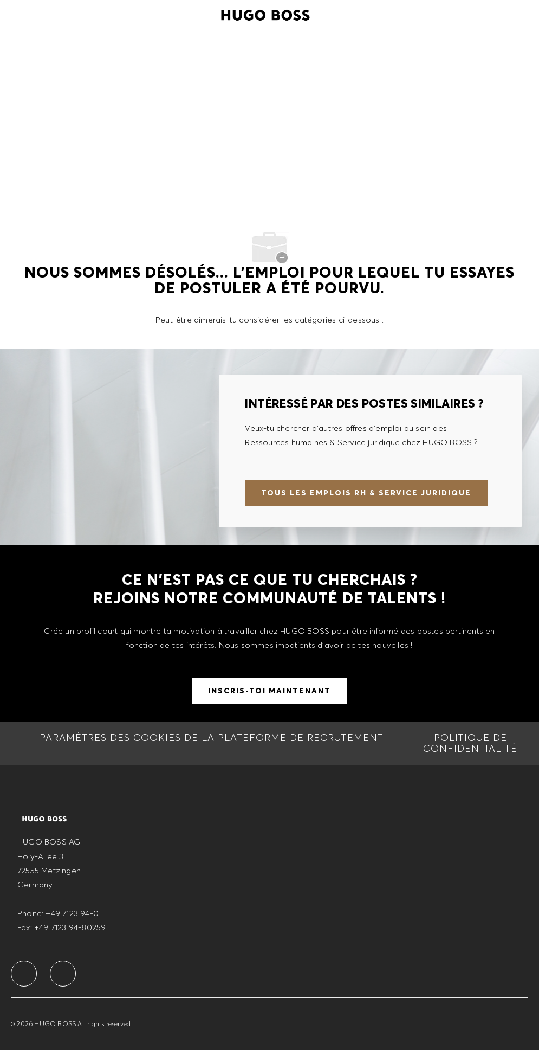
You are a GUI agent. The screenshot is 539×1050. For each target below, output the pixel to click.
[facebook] (24, 974)
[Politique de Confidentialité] (470, 743)
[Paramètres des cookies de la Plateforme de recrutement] (211, 743)
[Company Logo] (265, 13)
